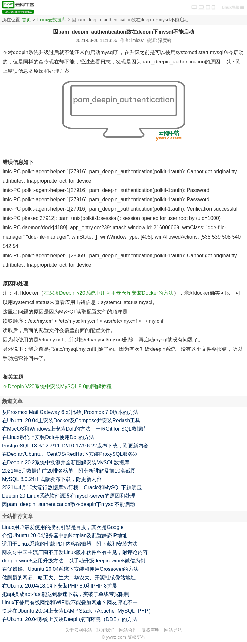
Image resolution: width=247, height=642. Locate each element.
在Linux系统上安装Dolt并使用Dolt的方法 (48, 437)
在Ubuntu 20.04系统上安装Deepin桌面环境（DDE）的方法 (69, 619)
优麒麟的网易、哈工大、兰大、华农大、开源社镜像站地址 (69, 577)
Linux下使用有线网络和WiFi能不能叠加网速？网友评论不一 (70, 602)
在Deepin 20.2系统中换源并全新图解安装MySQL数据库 (65, 462)
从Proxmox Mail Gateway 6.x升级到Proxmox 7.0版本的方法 (70, 412)
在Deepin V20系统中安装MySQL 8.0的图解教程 (57, 386)
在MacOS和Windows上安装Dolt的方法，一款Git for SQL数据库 (74, 429)
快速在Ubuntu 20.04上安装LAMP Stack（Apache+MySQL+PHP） (77, 611)
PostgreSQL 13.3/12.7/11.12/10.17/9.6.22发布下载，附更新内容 (75, 445)
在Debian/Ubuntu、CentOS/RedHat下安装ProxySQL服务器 (70, 454)
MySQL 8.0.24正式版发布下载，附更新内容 (52, 479)
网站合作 (128, 630)
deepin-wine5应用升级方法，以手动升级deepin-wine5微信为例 (73, 560)
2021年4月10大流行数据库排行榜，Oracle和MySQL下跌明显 (72, 487)
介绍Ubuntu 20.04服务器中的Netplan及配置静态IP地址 (64, 535)
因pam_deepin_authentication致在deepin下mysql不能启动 (68, 504)
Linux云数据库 (51, 19)
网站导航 (173, 630)
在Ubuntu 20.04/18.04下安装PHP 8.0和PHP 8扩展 (59, 586)
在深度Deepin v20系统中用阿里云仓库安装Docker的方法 (109, 293)
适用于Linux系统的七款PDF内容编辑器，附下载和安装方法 (70, 544)
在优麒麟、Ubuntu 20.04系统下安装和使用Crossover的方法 (70, 569)
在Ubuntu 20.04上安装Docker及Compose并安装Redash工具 (71, 420)
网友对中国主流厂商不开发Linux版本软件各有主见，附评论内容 (75, 552)
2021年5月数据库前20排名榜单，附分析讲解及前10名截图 (69, 471)
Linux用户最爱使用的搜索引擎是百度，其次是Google (63, 527)
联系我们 (105, 630)
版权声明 (151, 630)
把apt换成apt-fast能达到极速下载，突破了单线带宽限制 (65, 594)
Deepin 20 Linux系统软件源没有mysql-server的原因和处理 (68, 496)
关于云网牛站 (78, 630)
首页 (26, 19)
